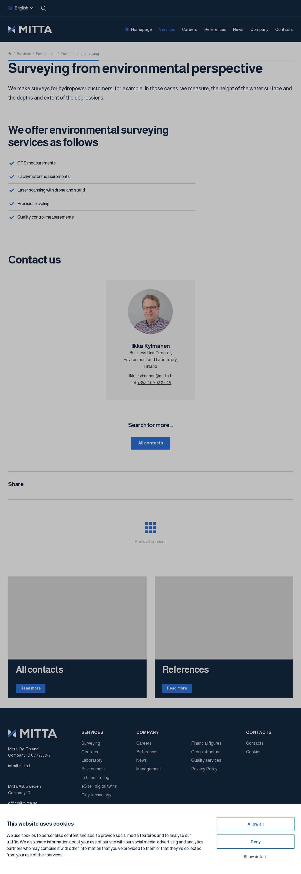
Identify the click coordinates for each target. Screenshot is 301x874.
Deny (256, 841)
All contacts (150, 443)
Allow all (255, 824)
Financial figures (206, 745)
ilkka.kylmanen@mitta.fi (150, 376)
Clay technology (96, 797)
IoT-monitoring (95, 780)
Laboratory (91, 763)
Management (148, 771)
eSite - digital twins (99, 788)
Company (259, 29)
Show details (255, 856)
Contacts (284, 29)
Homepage (141, 29)
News (238, 29)
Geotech (89, 754)
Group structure (206, 754)
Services (167, 29)
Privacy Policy (204, 771)
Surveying (90, 745)
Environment (93, 771)
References (215, 29)
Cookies (254, 754)
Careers (189, 29)
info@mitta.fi (19, 768)
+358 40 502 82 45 (154, 382)
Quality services (206, 763)
